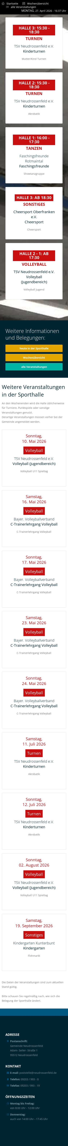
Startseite (10, 3)
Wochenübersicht (33, 3)
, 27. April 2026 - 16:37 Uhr (43, 11)
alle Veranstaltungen (19, 7)
